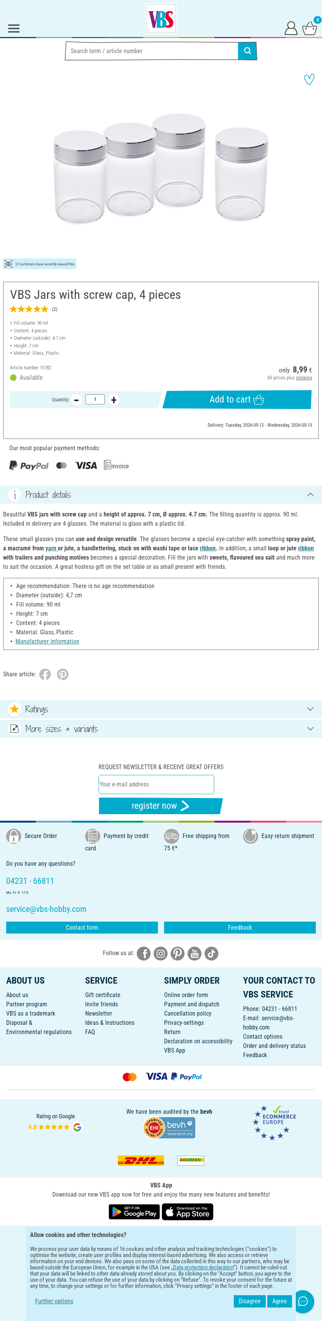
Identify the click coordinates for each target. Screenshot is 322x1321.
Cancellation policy (187, 1013)
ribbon (208, 548)
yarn (51, 548)
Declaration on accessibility (198, 1041)
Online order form (186, 995)
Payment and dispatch (192, 1004)
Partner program (26, 1004)
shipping (304, 378)
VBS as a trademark (30, 1013)
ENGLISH (161, 1236)
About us (17, 995)
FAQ (90, 1032)
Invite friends (101, 1004)
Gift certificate (103, 995)
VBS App (174, 1050)
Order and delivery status (274, 1045)
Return (172, 1032)
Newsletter (98, 1013)
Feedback (240, 927)
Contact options (262, 1036)
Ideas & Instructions (109, 1022)
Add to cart (237, 399)
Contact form (82, 927)
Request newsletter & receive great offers (161, 767)
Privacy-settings (184, 1022)
